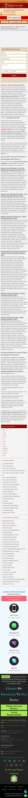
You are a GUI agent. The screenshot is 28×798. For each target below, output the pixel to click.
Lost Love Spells (6, 570)
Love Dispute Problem (8, 503)
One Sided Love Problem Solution (10, 508)
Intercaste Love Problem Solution (10, 505)
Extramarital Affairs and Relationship (11, 496)
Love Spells (5, 501)
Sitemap (20, 789)
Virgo (4, 441)
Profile (5, 786)
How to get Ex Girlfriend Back (10, 477)
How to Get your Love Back (9, 468)
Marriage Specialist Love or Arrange (11, 551)
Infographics (12, 786)
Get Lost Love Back (7, 565)
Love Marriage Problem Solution (10, 489)
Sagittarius (5, 448)
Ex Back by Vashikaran (8, 563)
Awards (19, 22)
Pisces (4, 455)
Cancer (4, 436)
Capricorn (5, 450)
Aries (4, 429)
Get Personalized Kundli (14, 17)
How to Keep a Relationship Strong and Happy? (14, 579)
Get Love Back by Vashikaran (9, 572)
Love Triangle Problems (8, 510)
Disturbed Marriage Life (8, 491)
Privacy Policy (12, 789)
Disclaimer (4, 789)
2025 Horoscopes (20, 26)
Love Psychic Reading (8, 574)
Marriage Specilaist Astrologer (9, 537)
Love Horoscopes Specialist (9, 539)
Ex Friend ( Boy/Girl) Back (9, 567)
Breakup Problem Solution (9, 512)
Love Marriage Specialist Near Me (10, 546)
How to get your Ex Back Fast (10, 482)
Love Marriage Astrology (8, 498)
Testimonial (20, 786)
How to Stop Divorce (8, 527)
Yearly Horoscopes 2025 (8, 426)
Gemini (4, 434)
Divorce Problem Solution (9, 523)
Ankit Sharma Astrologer (7, 26)
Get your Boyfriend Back (8, 553)
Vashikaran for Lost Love (8, 584)
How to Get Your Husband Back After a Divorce (14, 470)
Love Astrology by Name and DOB (11, 541)
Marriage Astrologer (7, 532)
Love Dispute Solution (8, 466)
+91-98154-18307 (9, 12)
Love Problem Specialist (8, 460)
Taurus (4, 432)
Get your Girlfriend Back (8, 555)
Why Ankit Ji (5, 22)
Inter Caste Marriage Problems (10, 494)
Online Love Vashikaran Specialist (10, 560)
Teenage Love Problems (8, 577)
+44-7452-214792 (9, 14)
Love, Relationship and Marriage (10, 517)
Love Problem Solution (8, 463)
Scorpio (4, 446)
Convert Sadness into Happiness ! (14, 1)
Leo (4, 439)
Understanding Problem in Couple (10, 534)
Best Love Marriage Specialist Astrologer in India (14, 548)
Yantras (24, 22)
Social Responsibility (14, 713)
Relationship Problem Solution (10, 487)
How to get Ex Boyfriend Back (10, 479)
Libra (4, 443)
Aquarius (5, 453)
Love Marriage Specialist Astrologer (11, 544)
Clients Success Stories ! (14, 707)
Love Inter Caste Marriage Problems (11, 484)
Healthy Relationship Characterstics (11, 581)
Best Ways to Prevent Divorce (10, 525)
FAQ (25, 789)
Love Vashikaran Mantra (8, 558)
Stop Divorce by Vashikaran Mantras (11, 530)
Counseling (12, 22)
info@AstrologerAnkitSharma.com (14, 10)
